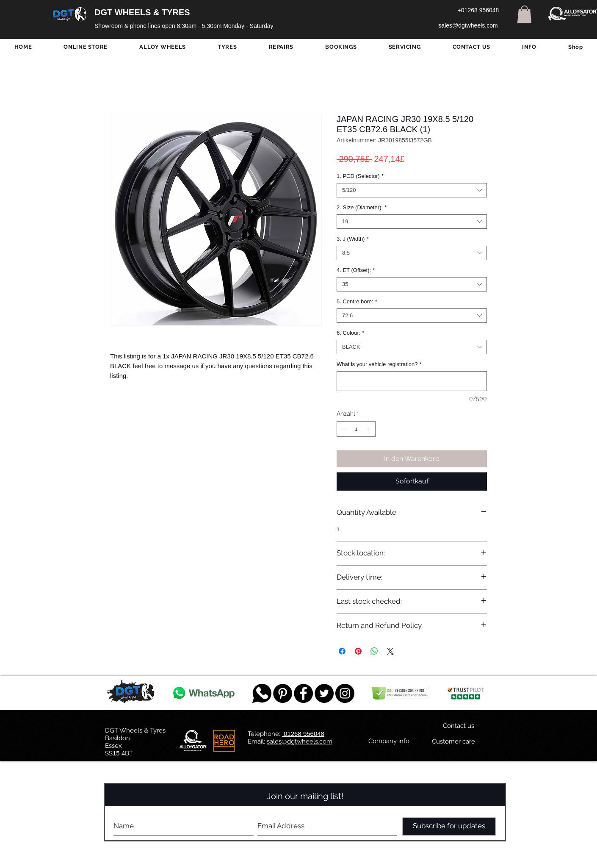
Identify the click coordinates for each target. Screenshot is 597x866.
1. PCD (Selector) (360, 176)
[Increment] (369, 429)
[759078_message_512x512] (261, 693)
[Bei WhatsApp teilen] (374, 651)
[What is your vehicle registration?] (411, 381)
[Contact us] (459, 726)
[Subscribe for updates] (449, 826)
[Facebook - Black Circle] (303, 693)
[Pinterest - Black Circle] (282, 693)
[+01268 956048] (478, 10)
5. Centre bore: (357, 301)
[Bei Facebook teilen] (342, 651)
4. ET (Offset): (356, 270)
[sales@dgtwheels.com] (468, 25)
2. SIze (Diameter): (362, 207)
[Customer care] (453, 742)
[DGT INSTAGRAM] (344, 693)
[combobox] (412, 190)
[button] (524, 14)
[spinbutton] (356, 429)
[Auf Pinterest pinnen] (358, 651)
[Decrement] (343, 429)
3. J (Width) (353, 239)
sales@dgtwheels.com (299, 741)
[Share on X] (390, 651)
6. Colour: (350, 333)
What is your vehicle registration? (379, 364)
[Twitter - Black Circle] (324, 693)
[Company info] (389, 741)
